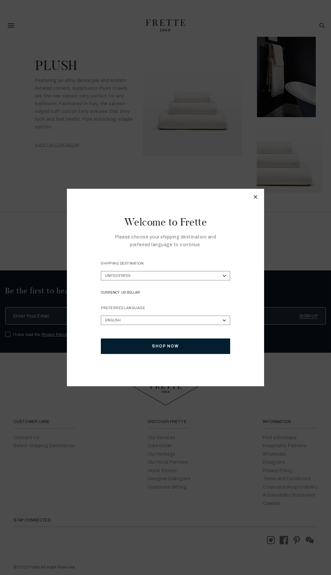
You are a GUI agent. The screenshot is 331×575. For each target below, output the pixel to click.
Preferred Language (123, 308)
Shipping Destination (122, 263)
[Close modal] (256, 197)
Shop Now (165, 346)
